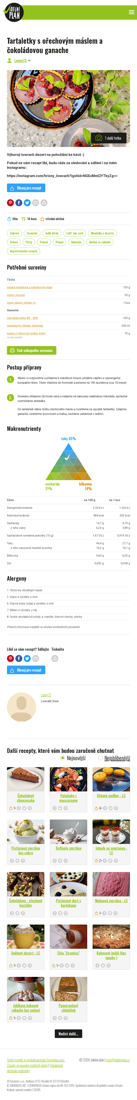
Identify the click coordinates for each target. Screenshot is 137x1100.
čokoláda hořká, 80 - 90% (22, 318)
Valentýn (76, 242)
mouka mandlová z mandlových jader (29, 287)
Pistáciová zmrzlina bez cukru (25, 850)
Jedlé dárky (52, 233)
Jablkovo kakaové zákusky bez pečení (26, 1008)
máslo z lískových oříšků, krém (26, 333)
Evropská (32, 233)
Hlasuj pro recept (25, 188)
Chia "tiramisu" (68, 953)
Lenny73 (20, 60)
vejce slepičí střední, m (21, 302)
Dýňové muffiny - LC (111, 795)
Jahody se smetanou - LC (111, 850)
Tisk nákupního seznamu (31, 350)
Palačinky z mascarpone (68, 798)
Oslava (14, 242)
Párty (29, 242)
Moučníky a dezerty (102, 233)
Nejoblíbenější (117, 758)
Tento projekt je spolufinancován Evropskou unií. (36, 1060)
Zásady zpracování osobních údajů (27, 1065)
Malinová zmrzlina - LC (111, 900)
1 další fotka (108, 137)
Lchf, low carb (74, 233)
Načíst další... (68, 1033)
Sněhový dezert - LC (25, 953)
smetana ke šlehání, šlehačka (25, 325)
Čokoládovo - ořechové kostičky (25, 903)
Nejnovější (76, 758)
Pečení (44, 242)
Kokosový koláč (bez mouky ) (111, 955)
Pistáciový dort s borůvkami (68, 903)
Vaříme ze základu (99, 242)
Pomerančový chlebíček (68, 1008)
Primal (59, 242)
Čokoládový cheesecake (26, 798)
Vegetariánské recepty (23, 251)
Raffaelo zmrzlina (68, 848)
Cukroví (14, 233)
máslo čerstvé (16, 295)
